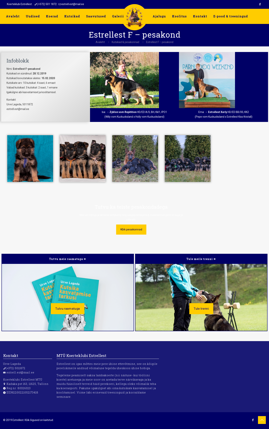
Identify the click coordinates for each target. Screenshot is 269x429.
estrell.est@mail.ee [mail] (72, 4)
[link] (124, 80)
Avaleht (100, 42)
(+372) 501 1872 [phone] (47, 4)
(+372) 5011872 (15, 368)
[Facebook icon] (260, 4)
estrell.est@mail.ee (20, 372)
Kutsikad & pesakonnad (125, 42)
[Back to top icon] (262, 420)
